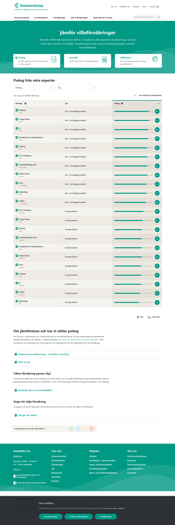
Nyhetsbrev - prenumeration (102, 460)
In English (131, 472)
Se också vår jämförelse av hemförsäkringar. (79, 339)
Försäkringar (59, 17)
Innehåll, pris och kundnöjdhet (33, 390)
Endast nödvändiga (79, 516)
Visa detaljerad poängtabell (150, 95)
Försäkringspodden (98, 468)
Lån (53, 468)
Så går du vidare (25, 415)
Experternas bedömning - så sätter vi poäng (41, 354)
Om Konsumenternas (137, 456)
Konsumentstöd (21, 17)
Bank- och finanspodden (100, 464)
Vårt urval (22, 362)
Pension (55, 481)
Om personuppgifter (136, 464)
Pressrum (131, 460)
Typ (76, 88)
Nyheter (93, 456)
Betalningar (56, 472)
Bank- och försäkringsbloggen (103, 472)
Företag (34, 88)
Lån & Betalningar (79, 17)
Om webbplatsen (135, 468)
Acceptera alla (50, 516)
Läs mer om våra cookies (113, 508)
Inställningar (106, 516)
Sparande (55, 477)
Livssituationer (41, 17)
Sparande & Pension (102, 17)
